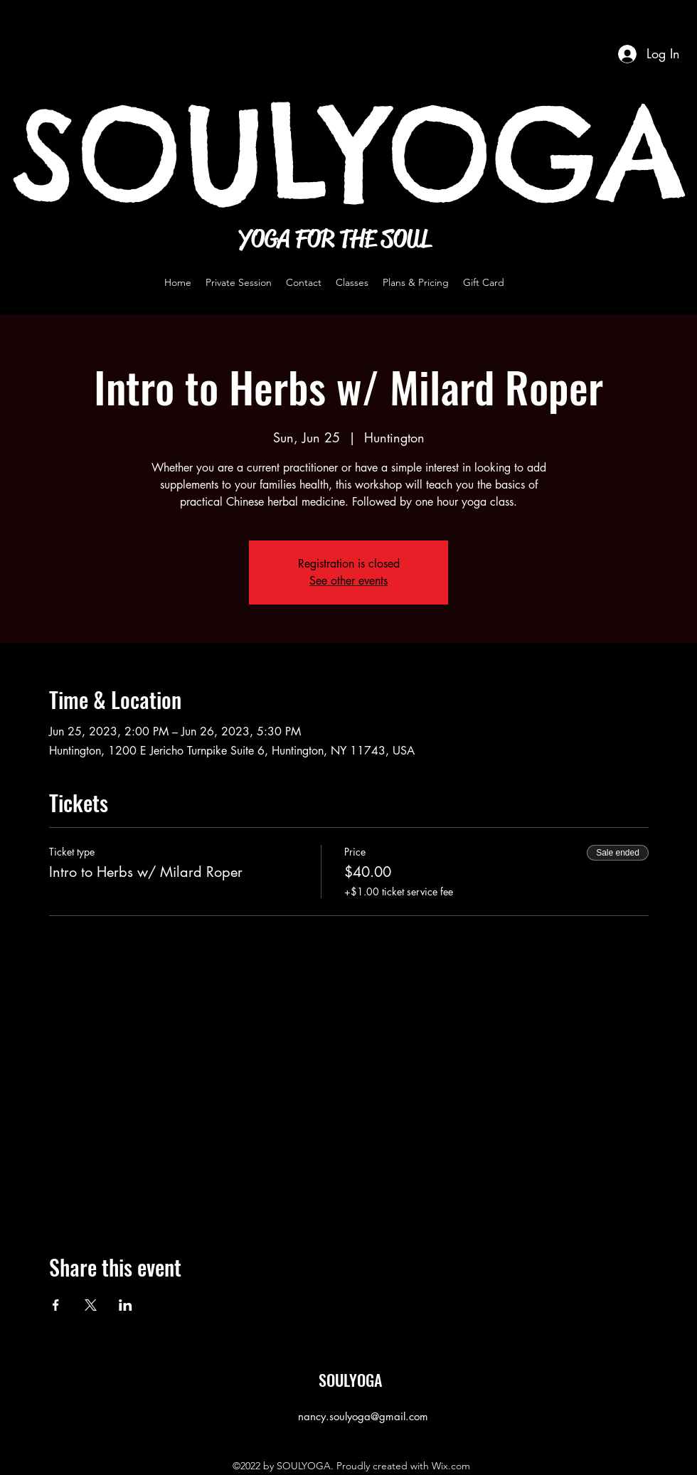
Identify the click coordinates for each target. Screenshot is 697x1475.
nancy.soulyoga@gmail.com (363, 1416)
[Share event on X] (90, 1305)
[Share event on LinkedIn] (125, 1305)
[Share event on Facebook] (56, 1305)
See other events (348, 580)
